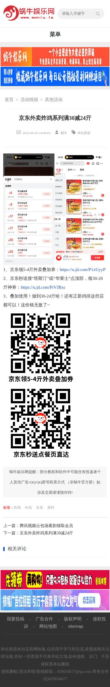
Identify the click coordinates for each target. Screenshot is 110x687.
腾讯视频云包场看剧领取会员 (46, 525)
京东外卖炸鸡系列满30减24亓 (46, 533)
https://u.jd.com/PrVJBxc (43, 287)
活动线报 (29, 99)
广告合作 (44, 618)
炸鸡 (17, 508)
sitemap (75, 626)
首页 (9, 99)
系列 (50, 508)
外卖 (28, 508)
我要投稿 (15, 618)
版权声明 (73, 618)
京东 (39, 508)
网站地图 (48, 626)
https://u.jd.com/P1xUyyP (83, 269)
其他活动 (53, 99)
